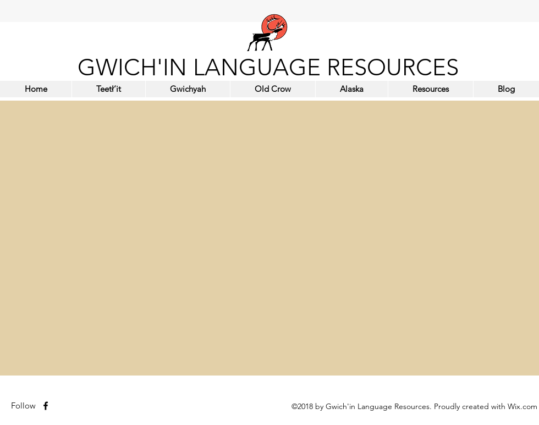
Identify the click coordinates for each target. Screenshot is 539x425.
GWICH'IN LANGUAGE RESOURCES (268, 67)
